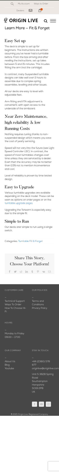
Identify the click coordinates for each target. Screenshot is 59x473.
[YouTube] (41, 404)
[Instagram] (48, 404)
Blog (7, 365)
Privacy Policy (39, 308)
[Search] (12, 3)
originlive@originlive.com (45, 368)
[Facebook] (34, 404)
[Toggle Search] (45, 21)
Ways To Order (13, 305)
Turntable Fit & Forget (30, 241)
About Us (10, 361)
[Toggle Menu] (53, 21)
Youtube (9, 368)
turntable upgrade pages (19, 203)
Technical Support (15, 301)
